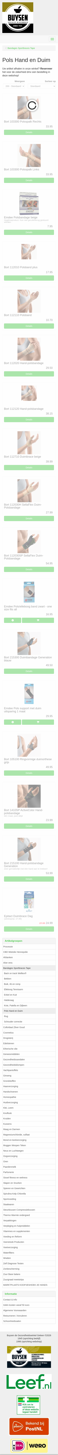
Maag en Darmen (11, 1129)
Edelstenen (8, 1043)
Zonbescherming (11, 1269)
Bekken (7, 978)
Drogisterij (8, 1038)
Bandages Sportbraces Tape (16, 968)
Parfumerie (8, 1172)
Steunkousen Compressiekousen (19, 1210)
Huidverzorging (10, 1102)
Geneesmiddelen (11, 1054)
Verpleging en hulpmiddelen (16, 1226)
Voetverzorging (10, 1247)
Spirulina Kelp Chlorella (14, 1193)
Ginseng (7, 1075)
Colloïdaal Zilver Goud (14, 1027)
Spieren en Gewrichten (14, 1188)
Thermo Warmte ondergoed (16, 1215)
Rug (6, 1016)
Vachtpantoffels (10, 1070)
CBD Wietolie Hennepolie (15, 952)
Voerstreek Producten (13, 1242)
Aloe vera (7, 963)
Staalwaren (8, 1204)
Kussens (7, 1124)
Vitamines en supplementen (16, 1231)
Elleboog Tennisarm (13, 989)
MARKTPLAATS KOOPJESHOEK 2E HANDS (25, 1285)
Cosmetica (8, 1032)
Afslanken (8, 957)
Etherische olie (10, 1049)
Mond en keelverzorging (14, 1140)
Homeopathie (9, 1097)
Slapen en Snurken (12, 1183)
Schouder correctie (13, 1021)
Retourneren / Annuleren (15, 1316)
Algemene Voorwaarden (14, 1310)
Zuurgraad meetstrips (13, 1279)
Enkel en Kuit (10, 995)
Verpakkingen (9, 1220)
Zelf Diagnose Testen (13, 1263)
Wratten (7, 1258)
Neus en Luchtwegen (13, 1151)
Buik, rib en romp (12, 984)
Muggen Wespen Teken (14, 1145)
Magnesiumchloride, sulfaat (16, 1134)
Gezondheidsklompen (13, 1065)
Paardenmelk (9, 1167)
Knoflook (7, 1113)
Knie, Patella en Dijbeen (15, 1005)
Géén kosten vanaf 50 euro (16, 1305)
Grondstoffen (9, 1081)
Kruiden (7, 1118)
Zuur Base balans (11, 1274)
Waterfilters (8, 1253)
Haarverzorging (10, 1086)
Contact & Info (10, 1299)
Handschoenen (10, 1091)
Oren (5, 1161)
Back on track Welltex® (15, 973)
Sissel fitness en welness (15, 1177)
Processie (8, 946)
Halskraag (9, 1000)
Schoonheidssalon (12, 1321)
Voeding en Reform (12, 1236)
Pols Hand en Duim (13, 1011)
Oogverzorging (10, 1156)
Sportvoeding (9, 1199)
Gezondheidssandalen (14, 1059)
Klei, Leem (8, 1108)
